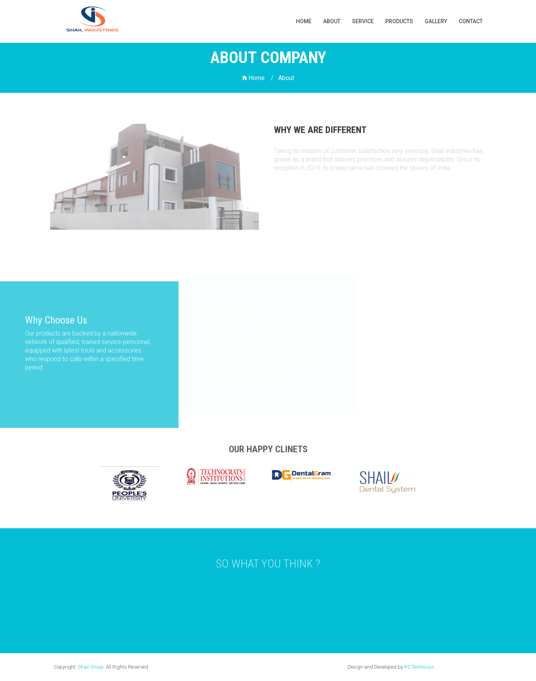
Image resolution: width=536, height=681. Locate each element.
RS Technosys (419, 667)
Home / (258, 78)
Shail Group (91, 667)
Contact (471, 21)
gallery (436, 21)
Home (303, 21)
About (331, 21)
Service (363, 21)
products (399, 21)
